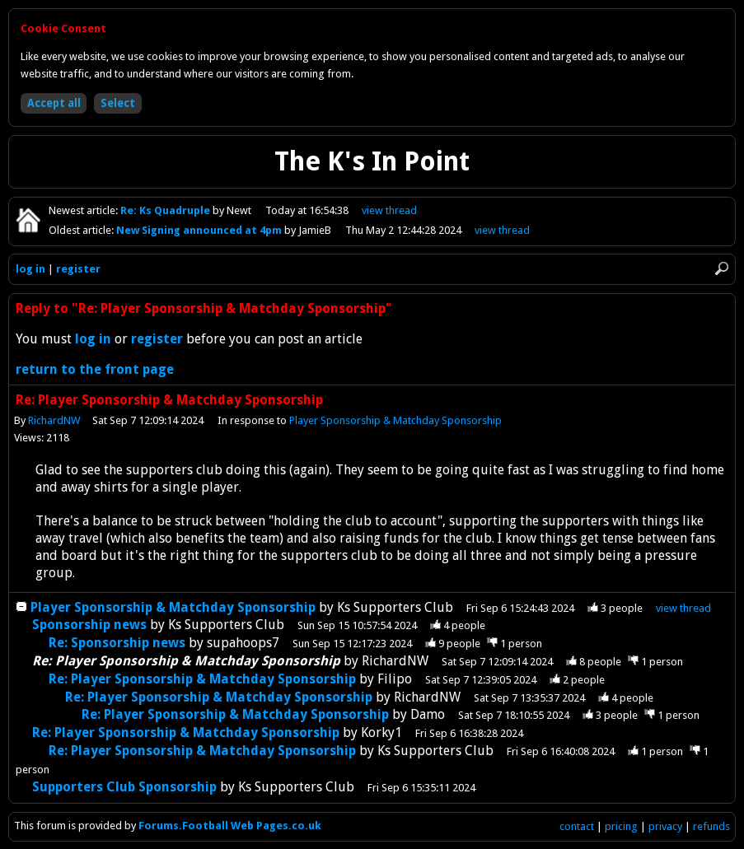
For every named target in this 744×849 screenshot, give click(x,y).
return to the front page (95, 369)
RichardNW (54, 420)
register (78, 269)
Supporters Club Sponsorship (124, 787)
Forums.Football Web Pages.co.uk (229, 825)
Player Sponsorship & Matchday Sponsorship (396, 420)
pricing (621, 826)
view (389, 210)
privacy (665, 826)
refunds (711, 826)
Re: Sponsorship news (117, 643)
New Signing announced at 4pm (200, 230)
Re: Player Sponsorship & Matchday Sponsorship (202, 679)
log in (30, 269)
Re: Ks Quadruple (166, 210)
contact (576, 826)
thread (683, 608)
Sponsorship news (89, 624)
